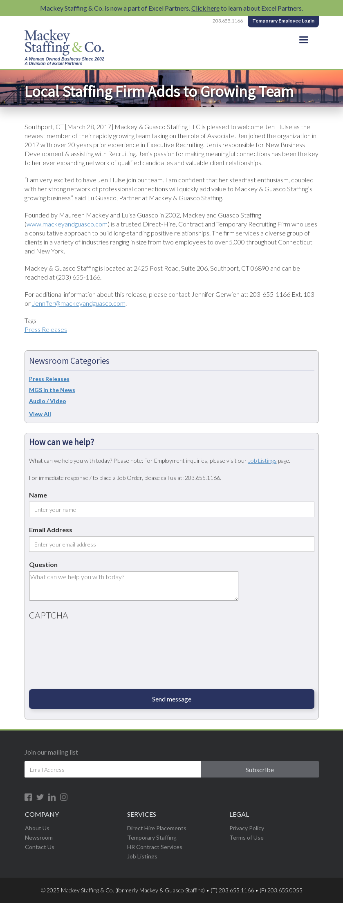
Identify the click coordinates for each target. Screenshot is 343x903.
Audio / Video (47, 400)
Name (38, 495)
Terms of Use (246, 837)
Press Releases (46, 329)
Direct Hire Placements (156, 828)
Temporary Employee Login (283, 21)
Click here (205, 8)
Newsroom (39, 837)
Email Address (50, 529)
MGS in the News (52, 389)
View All (40, 413)
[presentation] (62, 657)
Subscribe (260, 769)
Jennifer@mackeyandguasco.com (79, 303)
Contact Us (39, 846)
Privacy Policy (246, 828)
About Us (37, 828)
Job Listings (262, 460)
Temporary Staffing (152, 837)
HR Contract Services (154, 846)
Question (43, 564)
